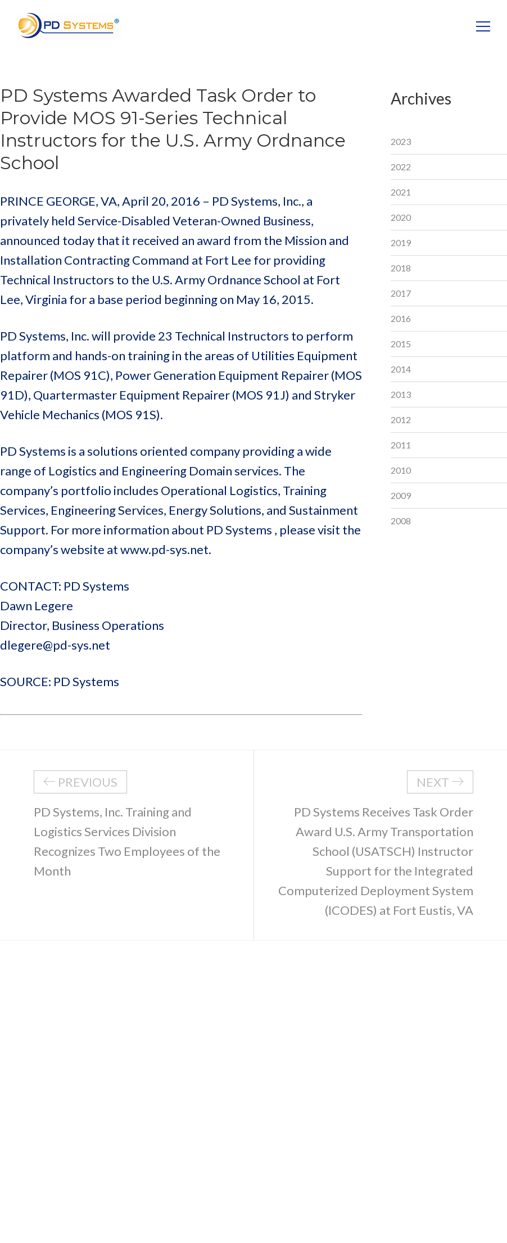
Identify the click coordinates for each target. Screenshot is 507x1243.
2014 (401, 369)
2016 (401, 318)
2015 (401, 343)
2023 (401, 141)
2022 (401, 166)
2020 (401, 217)
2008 (401, 520)
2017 (401, 293)
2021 (401, 192)
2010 (401, 470)
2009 (401, 495)
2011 (401, 444)
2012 (401, 419)
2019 (401, 242)
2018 (401, 267)
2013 (401, 394)
